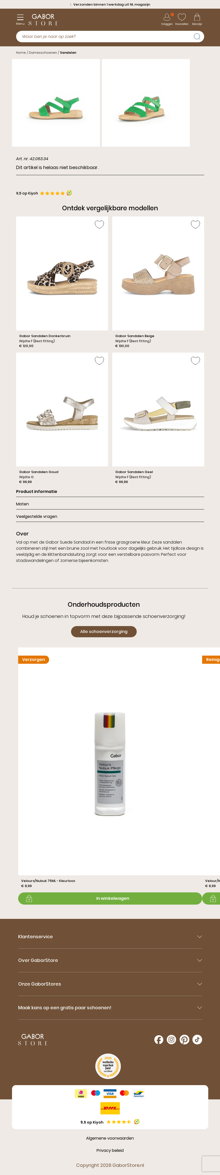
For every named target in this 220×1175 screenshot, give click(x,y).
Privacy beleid (110, 1150)
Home (21, 52)
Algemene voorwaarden (110, 1138)
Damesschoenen (43, 52)
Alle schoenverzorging (104, 631)
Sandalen (68, 52)
